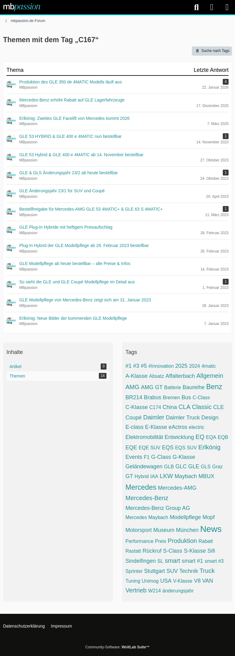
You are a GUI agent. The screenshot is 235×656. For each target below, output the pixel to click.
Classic (201, 407)
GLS (206, 466)
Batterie (172, 387)
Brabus (152, 397)
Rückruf (152, 551)
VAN (207, 581)
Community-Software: (117, 647)
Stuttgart (154, 571)
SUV (172, 571)
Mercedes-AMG (177, 488)
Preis (160, 541)
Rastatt (133, 551)
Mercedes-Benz (146, 498)
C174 (155, 407)
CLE (218, 407)
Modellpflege (185, 517)
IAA (154, 476)
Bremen (171, 397)
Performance (139, 541)
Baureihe (194, 387)
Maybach (185, 476)
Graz (217, 466)
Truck (207, 570)
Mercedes (140, 487)
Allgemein (209, 375)
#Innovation (161, 366)
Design (209, 418)
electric (196, 427)
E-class (134, 427)
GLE (193, 466)
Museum (163, 530)
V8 (197, 581)
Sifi (211, 551)
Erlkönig (209, 447)
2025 (181, 366)
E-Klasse (156, 427)
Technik (188, 571)
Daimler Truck (183, 418)
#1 (128, 366)
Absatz (156, 376)
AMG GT (152, 387)
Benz (214, 387)
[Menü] (227, 7)
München (187, 530)
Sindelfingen (140, 561)
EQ (200, 436)
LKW (166, 476)
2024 (194, 366)
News (211, 529)
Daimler (153, 417)
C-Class (201, 397)
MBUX (206, 476)
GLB (169, 466)
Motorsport (138, 530)
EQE (131, 447)
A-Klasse (136, 376)
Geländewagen (143, 466)
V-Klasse (182, 581)
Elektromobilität (144, 437)
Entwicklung (179, 437)
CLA (184, 407)
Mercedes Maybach (146, 517)
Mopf (209, 517)
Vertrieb (136, 590)
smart (172, 560)
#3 (136, 366)
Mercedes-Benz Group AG (157, 508)
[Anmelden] (212, 7)
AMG (132, 387)
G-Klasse (184, 457)
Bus (186, 397)
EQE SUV (149, 447)
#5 (144, 366)
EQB (223, 437)
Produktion (182, 540)
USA (165, 581)
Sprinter (134, 571)
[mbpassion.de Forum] (22, 7)
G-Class (161, 457)
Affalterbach (180, 376)
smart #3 (214, 561)
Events (133, 457)
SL (160, 561)
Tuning (132, 581)
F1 (147, 457)
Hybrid (142, 476)
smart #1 (192, 561)
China (169, 407)
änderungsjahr (178, 590)
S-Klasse (195, 551)
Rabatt (206, 541)
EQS (167, 447)
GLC (181, 466)
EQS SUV (186, 447)
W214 (154, 590)
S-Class (172, 551)
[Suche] (196, 7)
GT (129, 476)
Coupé (133, 418)
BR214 (133, 397)
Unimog (150, 581)
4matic (208, 366)
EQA (211, 437)
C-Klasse (136, 407)
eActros (178, 427)
